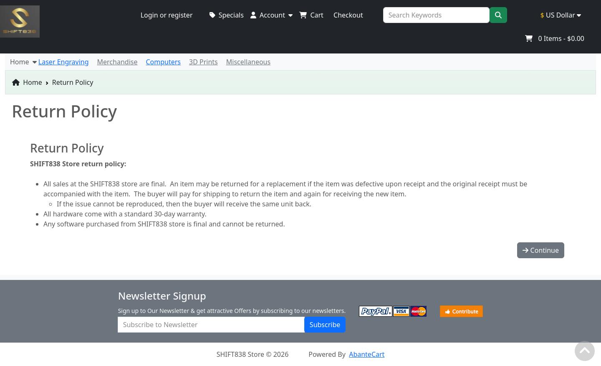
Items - (554, 38)
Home (27, 82)
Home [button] (23, 61)
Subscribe (325, 324)
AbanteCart (366, 354)
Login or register (167, 15)
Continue (541, 250)
